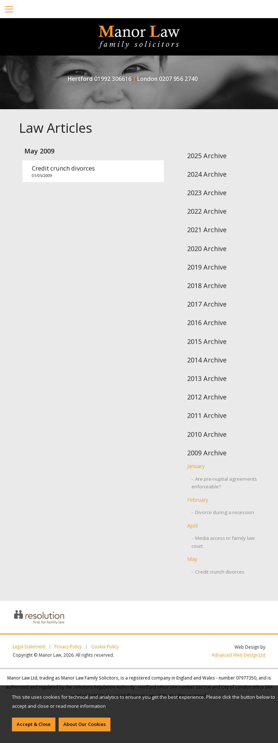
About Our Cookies (84, 724)
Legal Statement (29, 647)
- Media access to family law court (222, 542)
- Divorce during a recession (222, 512)
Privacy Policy (68, 647)
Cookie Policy (105, 647)
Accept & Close (34, 724)
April (192, 525)
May (192, 558)
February (197, 499)
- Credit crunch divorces (217, 571)
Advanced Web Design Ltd (238, 655)
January (196, 466)
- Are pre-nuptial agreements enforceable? (224, 483)
